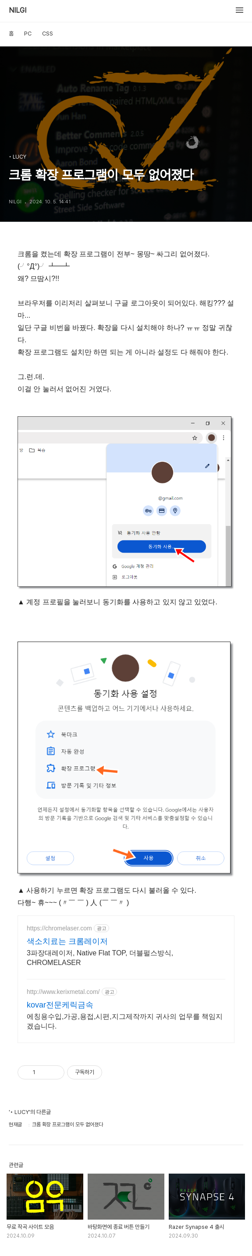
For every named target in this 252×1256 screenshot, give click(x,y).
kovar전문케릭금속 (60, 1005)
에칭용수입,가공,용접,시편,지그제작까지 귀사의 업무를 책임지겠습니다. (125, 1021)
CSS (47, 33)
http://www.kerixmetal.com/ (63, 991)
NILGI (17, 10)
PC (28, 33)
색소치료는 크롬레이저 (67, 941)
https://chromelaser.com (59, 928)
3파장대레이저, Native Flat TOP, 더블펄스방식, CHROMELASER (100, 957)
